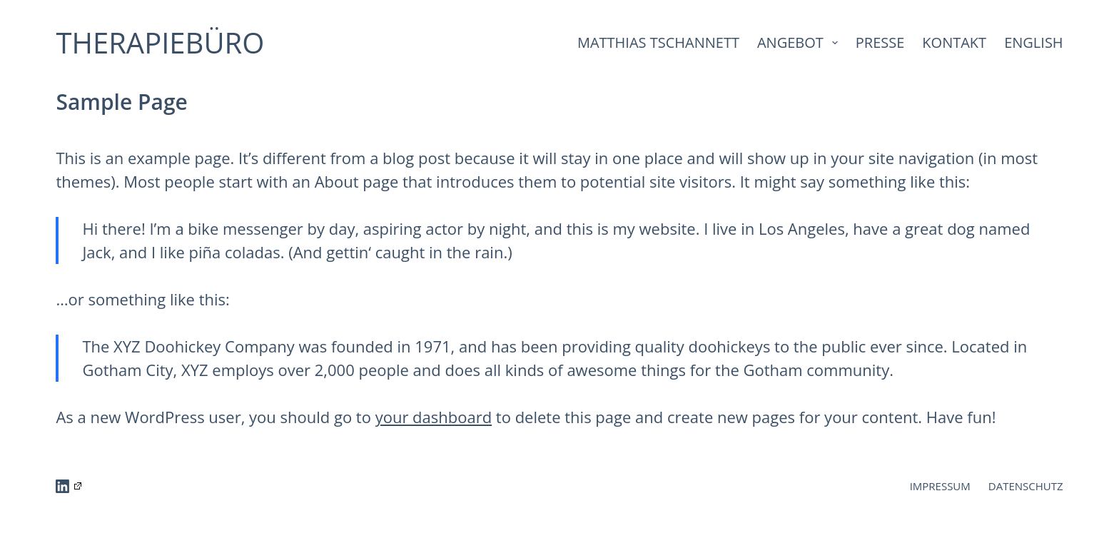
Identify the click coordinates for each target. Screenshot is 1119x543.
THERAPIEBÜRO (160, 42)
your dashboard (433, 416)
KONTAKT (954, 42)
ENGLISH (1033, 42)
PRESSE (880, 42)
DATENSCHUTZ (1025, 486)
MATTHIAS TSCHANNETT (658, 42)
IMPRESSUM (940, 486)
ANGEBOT (800, 42)
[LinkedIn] (68, 486)
